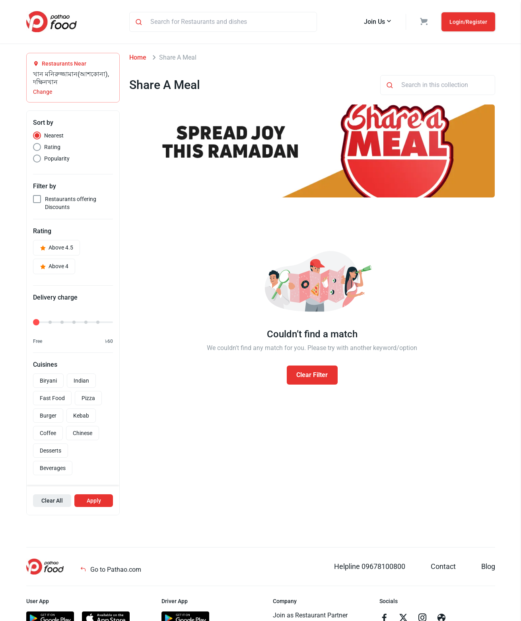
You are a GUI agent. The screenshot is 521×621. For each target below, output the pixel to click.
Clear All (52, 500)
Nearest (54, 135)
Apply (94, 500)
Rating (52, 147)
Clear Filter (312, 375)
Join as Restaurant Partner (310, 615)
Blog (488, 566)
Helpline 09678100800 (369, 566)
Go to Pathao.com (110, 569)
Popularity (57, 158)
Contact (443, 566)
